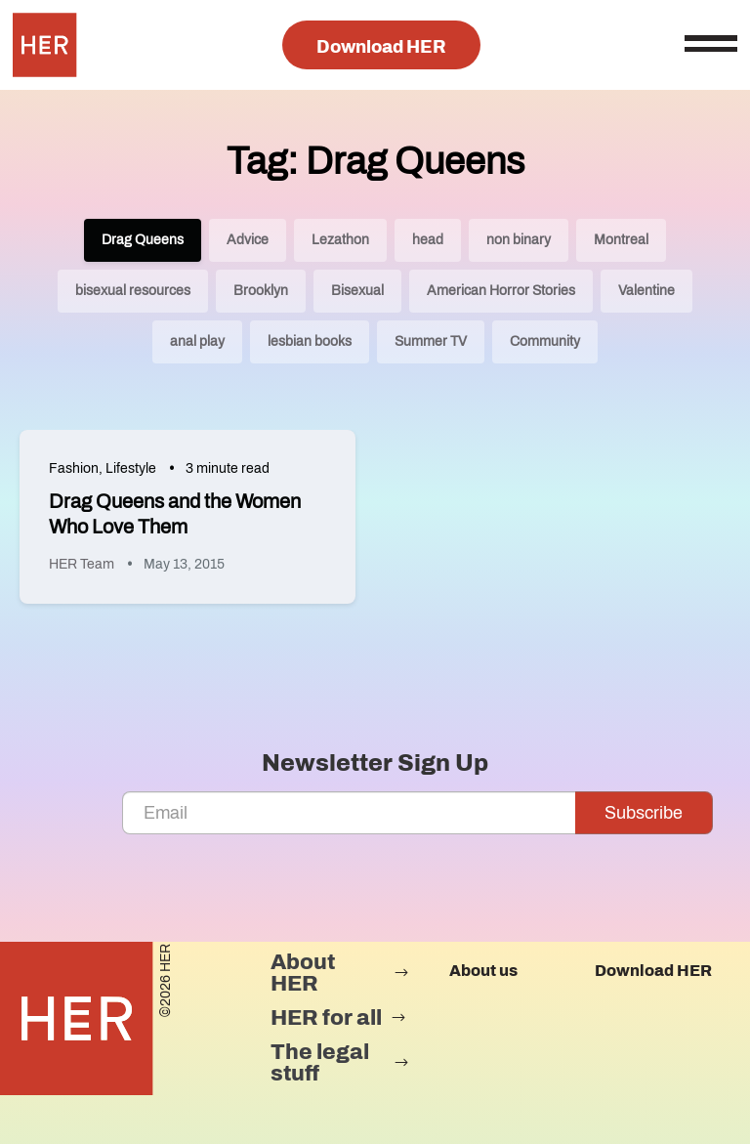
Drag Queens (143, 240)
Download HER (381, 47)
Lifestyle (130, 468)
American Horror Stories (501, 290)
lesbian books (310, 341)
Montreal (621, 240)
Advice (248, 240)
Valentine (646, 290)
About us (483, 970)
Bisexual (357, 290)
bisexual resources (132, 290)
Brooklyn (260, 290)
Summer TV (431, 341)
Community (545, 341)
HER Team (81, 564)
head (427, 240)
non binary (518, 240)
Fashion (74, 468)
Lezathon (340, 240)
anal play (197, 341)
